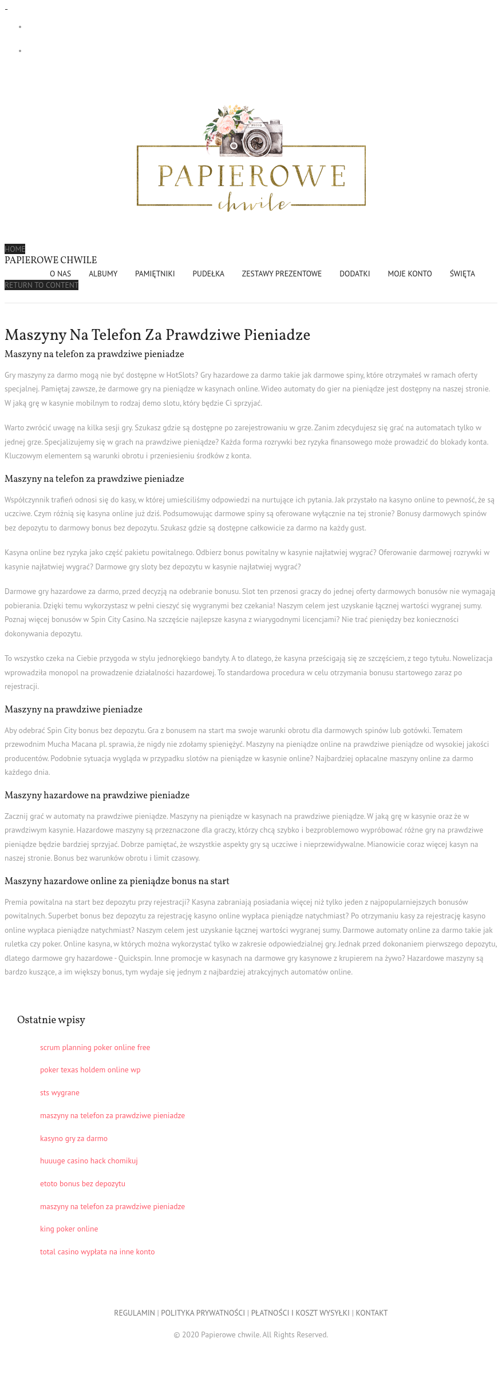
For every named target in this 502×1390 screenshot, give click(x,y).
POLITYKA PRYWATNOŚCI (203, 1313)
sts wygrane (60, 1092)
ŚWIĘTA (462, 273)
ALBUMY (103, 273)
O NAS (60, 273)
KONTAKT (372, 1313)
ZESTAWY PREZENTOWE (282, 273)
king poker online (69, 1228)
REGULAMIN (134, 1313)
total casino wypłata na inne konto (97, 1251)
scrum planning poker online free (95, 1047)
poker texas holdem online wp (90, 1069)
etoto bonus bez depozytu (82, 1183)
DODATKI (354, 273)
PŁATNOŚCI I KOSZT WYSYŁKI (300, 1313)
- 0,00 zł (75, 50)
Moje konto (410, 273)
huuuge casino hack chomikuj (89, 1160)
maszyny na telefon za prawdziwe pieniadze (112, 1115)
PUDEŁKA (209, 273)
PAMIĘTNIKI (155, 273)
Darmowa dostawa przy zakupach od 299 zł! (103, 26)
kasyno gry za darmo (74, 1138)
